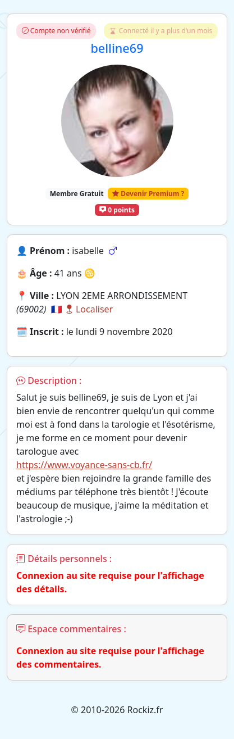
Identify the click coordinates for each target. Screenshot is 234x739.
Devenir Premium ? (148, 193)
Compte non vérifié (56, 30)
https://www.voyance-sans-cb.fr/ (84, 465)
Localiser (89, 309)
